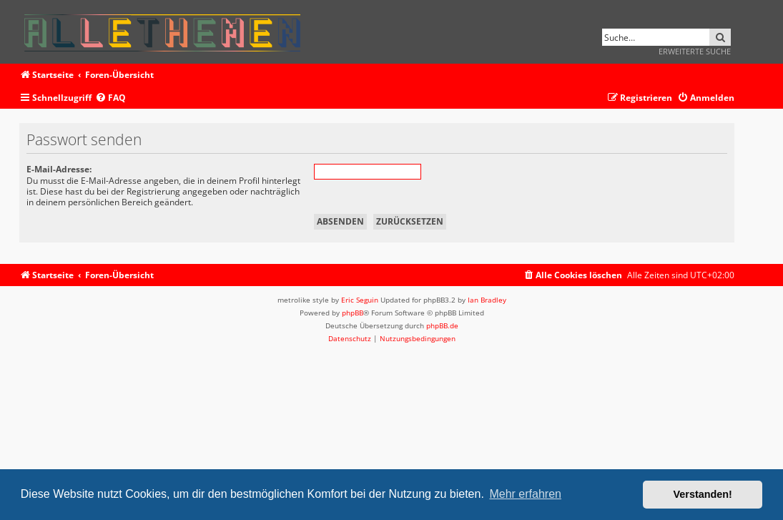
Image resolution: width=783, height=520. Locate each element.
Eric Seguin (359, 300)
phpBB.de (442, 325)
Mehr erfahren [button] (525, 494)
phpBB (352, 313)
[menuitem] (110, 98)
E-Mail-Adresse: (59, 169)
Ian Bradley (487, 300)
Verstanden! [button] (703, 494)
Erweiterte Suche (695, 51)
